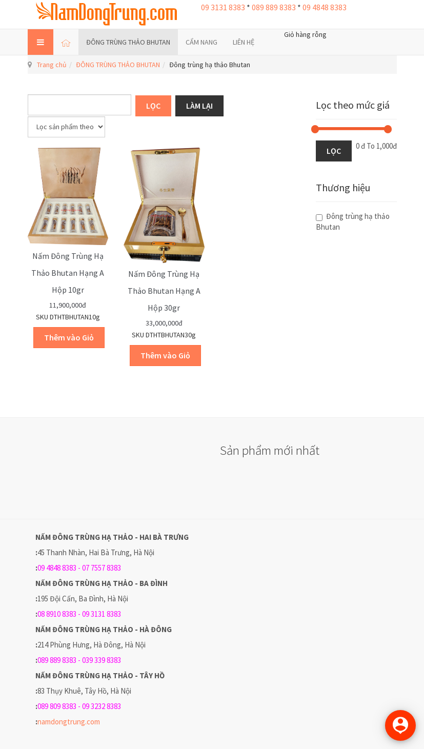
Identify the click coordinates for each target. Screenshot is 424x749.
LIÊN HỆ (243, 42)
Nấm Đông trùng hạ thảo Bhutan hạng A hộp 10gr (67, 273)
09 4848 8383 (324, 7)
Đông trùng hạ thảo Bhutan (353, 221)
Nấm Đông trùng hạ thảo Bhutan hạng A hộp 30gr (164, 291)
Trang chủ (52, 64)
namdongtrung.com (68, 721)
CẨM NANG (201, 42)
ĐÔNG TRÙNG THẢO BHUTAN (128, 42)
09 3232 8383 (101, 706)
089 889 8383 (274, 7)
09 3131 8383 (223, 7)
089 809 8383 (56, 706)
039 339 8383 (101, 660)
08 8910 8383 (56, 614)
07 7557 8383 (101, 568)
